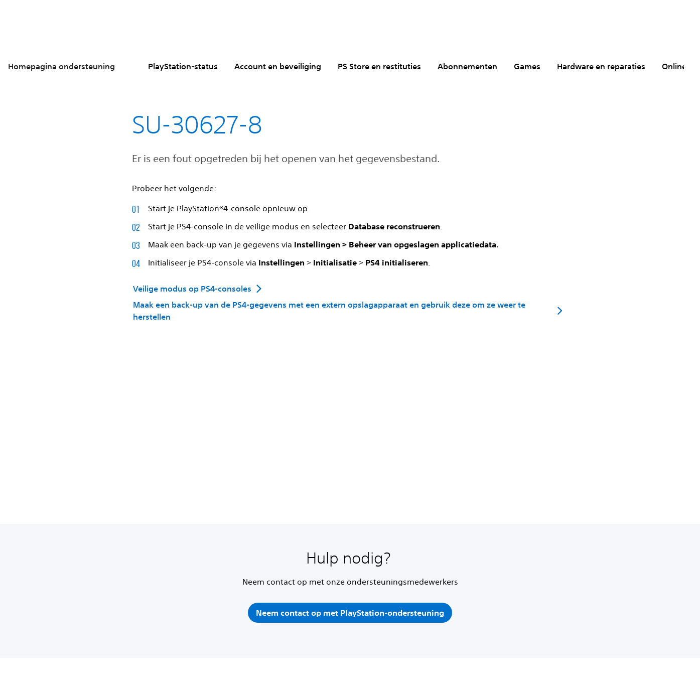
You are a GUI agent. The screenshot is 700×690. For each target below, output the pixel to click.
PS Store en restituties (379, 66)
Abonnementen (467, 66)
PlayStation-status (183, 66)
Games (527, 66)
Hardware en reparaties (601, 66)
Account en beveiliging (277, 66)
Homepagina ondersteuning (61, 66)
